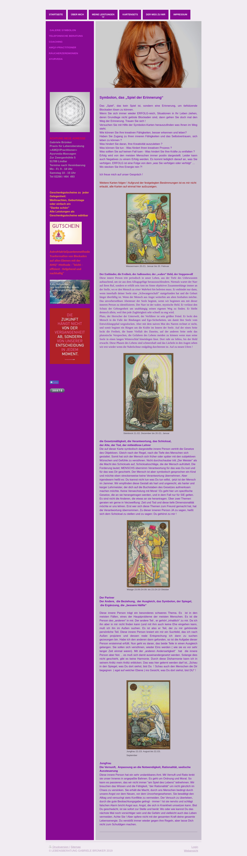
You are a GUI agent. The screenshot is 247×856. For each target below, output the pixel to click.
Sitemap (76, 847)
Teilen (54, 382)
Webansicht (191, 850)
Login (194, 847)
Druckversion (59, 847)
